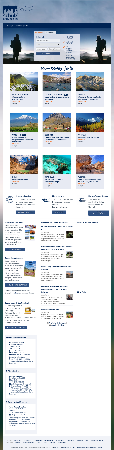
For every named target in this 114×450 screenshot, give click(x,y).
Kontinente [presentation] (50, 33)
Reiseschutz (60, 440)
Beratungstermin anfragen (44, 440)
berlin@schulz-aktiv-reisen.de (21, 384)
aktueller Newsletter (58, 325)
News (72, 447)
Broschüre (17, 440)
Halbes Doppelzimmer (99, 213)
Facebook (57, 447)
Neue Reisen (59, 212)
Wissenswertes (28, 442)
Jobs (45, 442)
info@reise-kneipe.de (18, 415)
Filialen (52, 442)
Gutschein (70, 440)
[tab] (39, 33)
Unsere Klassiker (25, 212)
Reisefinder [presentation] (39, 33)
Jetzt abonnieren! (15, 249)
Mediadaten (62, 442)
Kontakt (17, 442)
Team (38, 442)
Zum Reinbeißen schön (50, 309)
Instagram (65, 447)
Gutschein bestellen (16, 327)
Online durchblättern (17, 285)
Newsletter (28, 440)
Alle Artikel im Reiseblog (57, 323)
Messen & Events (82, 440)
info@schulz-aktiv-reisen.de (20, 354)
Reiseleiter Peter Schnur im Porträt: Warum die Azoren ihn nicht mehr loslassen (54, 289)
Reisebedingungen (97, 440)
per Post (15, 293)
